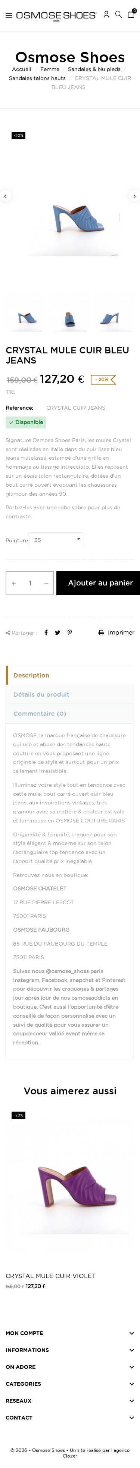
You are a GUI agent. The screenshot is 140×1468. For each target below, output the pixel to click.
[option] (70, 205)
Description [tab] (31, 675)
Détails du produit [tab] (41, 694)
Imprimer (116, 632)
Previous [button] (5, 195)
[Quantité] (29, 583)
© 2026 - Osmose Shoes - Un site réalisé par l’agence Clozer (70, 1453)
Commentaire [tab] (39, 713)
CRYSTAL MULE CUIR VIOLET (51, 1275)
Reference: (19, 408)
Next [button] (134, 195)
